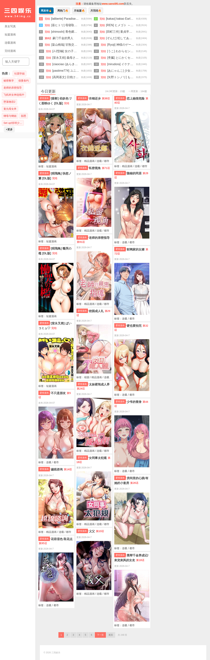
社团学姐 (19, 73)
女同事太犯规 (98, 457)
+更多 (9, 129)
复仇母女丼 (10, 108)
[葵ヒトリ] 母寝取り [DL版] (68, 25)
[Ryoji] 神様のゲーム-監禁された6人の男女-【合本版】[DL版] (147, 44)
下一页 (100, 635)
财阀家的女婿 (136, 249)
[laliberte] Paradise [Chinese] (70, 18)
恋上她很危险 (136, 98)
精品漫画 (51, 531)
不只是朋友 (58, 393)
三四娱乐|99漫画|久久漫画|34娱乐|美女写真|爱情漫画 (17, 11)
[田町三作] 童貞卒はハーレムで (126, 31)
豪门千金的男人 (63, 38)
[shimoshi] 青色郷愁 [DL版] (68, 31)
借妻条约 (23, 80)
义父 (92, 531)
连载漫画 (10, 42)
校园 (86, 377)
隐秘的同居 (134, 173)
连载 (48, 462)
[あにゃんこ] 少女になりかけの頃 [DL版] (133, 70)
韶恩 (23, 115)
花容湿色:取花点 (62, 539)
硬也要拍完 (134, 325)
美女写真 (10, 26)
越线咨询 (57, 469)
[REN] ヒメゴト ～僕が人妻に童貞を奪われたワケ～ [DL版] (145, 25)
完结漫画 (10, 50)
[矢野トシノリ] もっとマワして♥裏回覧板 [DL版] (139, 77)
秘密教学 (9, 80)
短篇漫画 (10, 34)
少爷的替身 (134, 401)
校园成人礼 (96, 311)
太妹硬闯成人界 (99, 384)
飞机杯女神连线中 (14, 94)
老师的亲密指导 (13, 87)
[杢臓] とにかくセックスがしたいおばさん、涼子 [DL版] (144, 57)
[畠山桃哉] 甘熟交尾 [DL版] (68, 44)
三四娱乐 (55, 652)
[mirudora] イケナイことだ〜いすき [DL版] (135, 64)
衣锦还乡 (95, 98)
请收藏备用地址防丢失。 (105, 3)
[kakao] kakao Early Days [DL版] (127, 18)
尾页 (111, 635)
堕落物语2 (9, 101)
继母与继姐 (10, 115)
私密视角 (95, 168)
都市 (56, 462)
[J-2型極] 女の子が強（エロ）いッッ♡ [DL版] (82, 51)
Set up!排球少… (13, 122)
